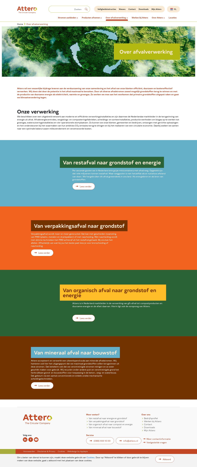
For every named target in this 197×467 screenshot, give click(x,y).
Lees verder (85, 186)
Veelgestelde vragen (156, 442)
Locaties (173, 17)
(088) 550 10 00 (102, 440)
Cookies (61, 451)
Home (20, 24)
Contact (132, 9)
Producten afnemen (91, 17)
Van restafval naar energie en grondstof (108, 418)
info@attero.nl (130, 440)
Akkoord (167, 459)
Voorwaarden (29, 451)
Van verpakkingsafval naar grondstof (106, 421)
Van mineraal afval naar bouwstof (105, 427)
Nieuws (122, 9)
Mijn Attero (156, 9)
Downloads (144, 9)
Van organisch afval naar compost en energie (110, 424)
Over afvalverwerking (116, 17)
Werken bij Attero (140, 17)
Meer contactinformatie (158, 438)
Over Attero (157, 17)
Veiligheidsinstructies (106, 9)
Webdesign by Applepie (77, 451)
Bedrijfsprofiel (151, 418)
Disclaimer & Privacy (46, 451)
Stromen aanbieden (67, 17)
